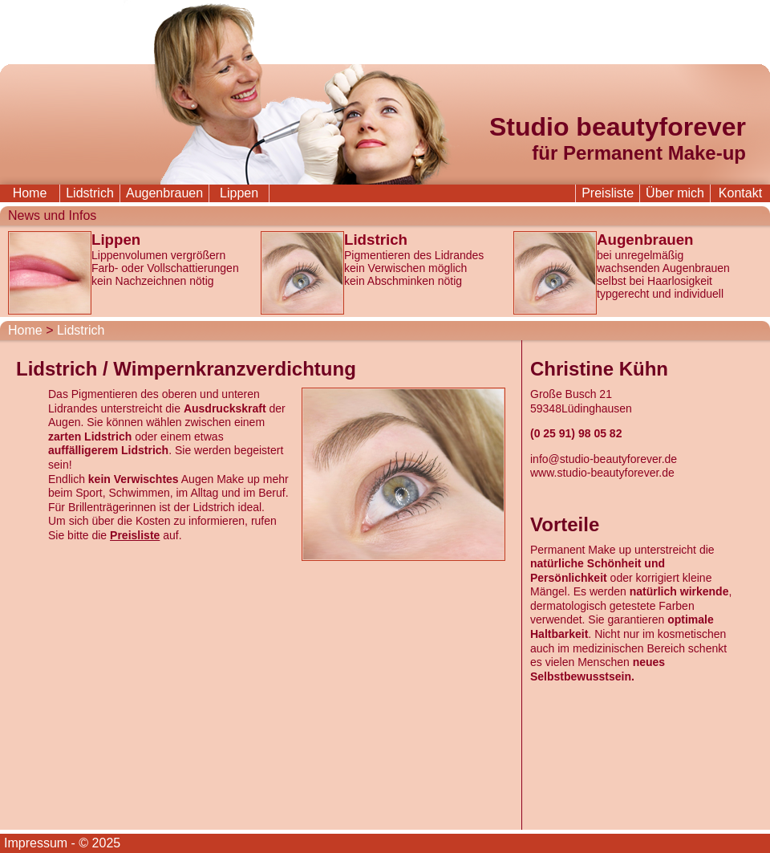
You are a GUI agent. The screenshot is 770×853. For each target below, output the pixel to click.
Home (30, 193)
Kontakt (740, 193)
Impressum (35, 843)
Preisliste (608, 193)
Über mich (675, 193)
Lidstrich (90, 193)
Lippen (239, 193)
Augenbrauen (164, 193)
